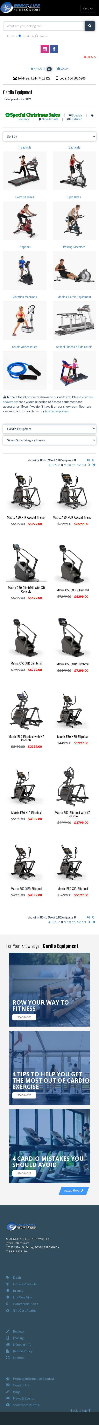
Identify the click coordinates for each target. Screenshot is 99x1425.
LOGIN (63, 68)
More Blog (74, 1190)
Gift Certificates (21, 1310)
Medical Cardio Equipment (74, 297)
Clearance (23, 119)
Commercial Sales (22, 1304)
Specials (77, 115)
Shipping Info (18, 1344)
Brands (14, 1290)
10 (69, 465)
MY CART (41, 68)
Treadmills (24, 147)
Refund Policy (19, 1351)
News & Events (20, 1398)
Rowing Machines (74, 247)
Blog (13, 1392)
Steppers (25, 247)
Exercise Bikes (24, 197)
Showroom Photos (22, 1405)
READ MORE (24, 1017)
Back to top (80, 1410)
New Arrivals (50, 119)
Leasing (15, 1338)
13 (84, 465)
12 (79, 465)
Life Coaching (19, 1297)
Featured (76, 119)
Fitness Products (21, 1284)
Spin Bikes (74, 197)
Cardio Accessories (24, 347)
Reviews (15, 1331)
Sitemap (15, 1357)
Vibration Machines (25, 297)
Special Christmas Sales (35, 115)
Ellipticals (74, 147)
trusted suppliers (57, 411)
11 (74, 465)
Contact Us (17, 1385)
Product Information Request (30, 1378)
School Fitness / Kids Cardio (74, 347)
